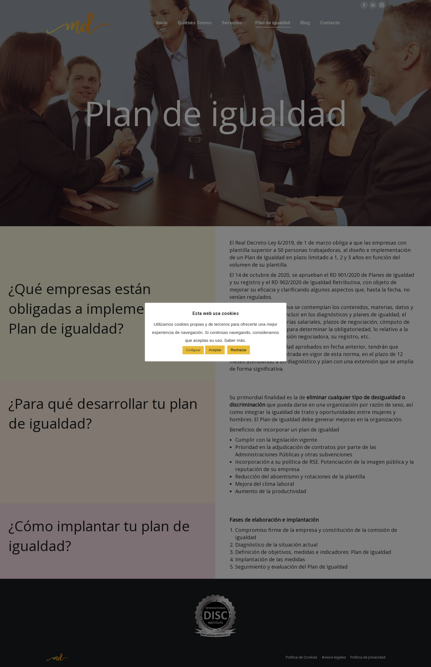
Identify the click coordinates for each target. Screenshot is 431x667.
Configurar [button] (193, 350)
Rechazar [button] (238, 350)
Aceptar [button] (215, 350)
